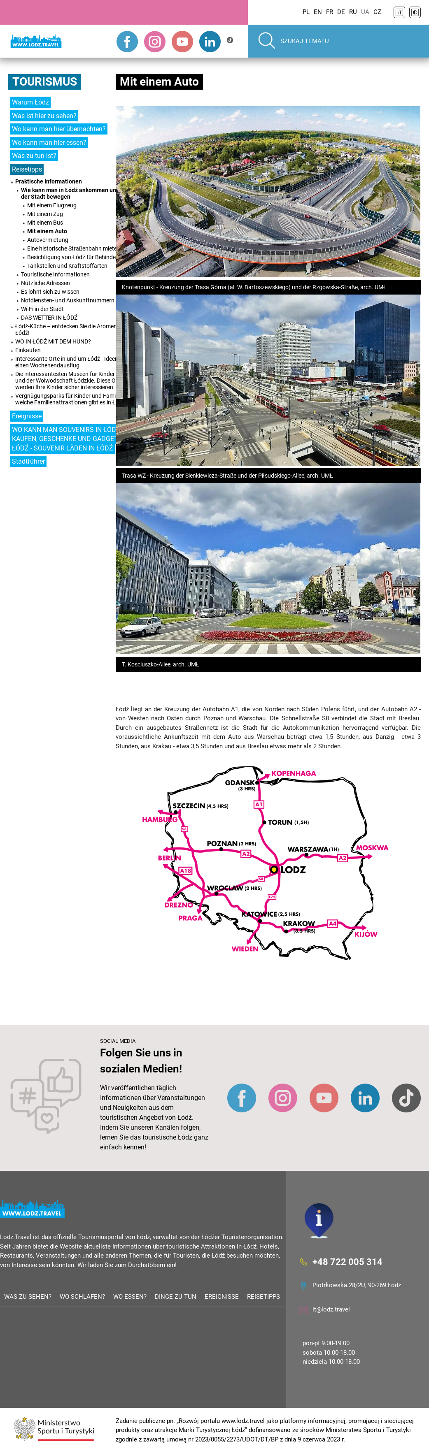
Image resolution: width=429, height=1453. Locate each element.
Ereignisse (27, 416)
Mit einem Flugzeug (52, 205)
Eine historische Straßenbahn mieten (73, 248)
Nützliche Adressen (45, 283)
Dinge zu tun (175, 1296)
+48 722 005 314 (347, 1261)
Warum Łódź (30, 102)
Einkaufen (28, 350)
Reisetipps (27, 169)
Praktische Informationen (48, 181)
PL (306, 12)
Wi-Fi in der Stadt (42, 309)
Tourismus (44, 81)
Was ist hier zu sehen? (44, 116)
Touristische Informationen (55, 274)
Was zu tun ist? (34, 156)
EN (318, 12)
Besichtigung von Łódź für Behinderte (75, 257)
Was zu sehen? (27, 1296)
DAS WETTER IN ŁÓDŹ (49, 317)
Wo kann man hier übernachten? (59, 129)
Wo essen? (130, 1296)
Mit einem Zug (45, 214)
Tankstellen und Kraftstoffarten (67, 265)
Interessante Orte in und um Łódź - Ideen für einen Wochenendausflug (71, 362)
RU (353, 12)
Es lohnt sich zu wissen (50, 291)
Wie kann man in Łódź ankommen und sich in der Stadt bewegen (79, 193)
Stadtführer (28, 461)
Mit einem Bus (45, 222)
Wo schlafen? (82, 1296)
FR (329, 12)
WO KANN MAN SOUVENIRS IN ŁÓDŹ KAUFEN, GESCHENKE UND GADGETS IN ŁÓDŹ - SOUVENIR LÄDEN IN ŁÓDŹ (71, 439)
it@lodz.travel (331, 1309)
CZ (377, 12)
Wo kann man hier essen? (49, 142)
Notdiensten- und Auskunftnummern (67, 300)
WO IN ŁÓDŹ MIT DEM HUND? (53, 341)
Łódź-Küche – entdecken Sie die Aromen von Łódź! (71, 329)
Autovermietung (47, 240)
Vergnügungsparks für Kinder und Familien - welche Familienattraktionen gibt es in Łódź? (71, 399)
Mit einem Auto (47, 231)
